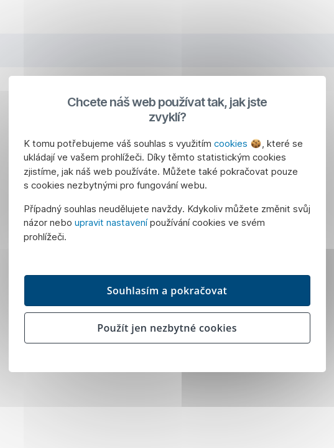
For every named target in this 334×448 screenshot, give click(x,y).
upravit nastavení (111, 222)
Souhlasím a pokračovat (167, 290)
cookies (237, 143)
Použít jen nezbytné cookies (167, 328)
